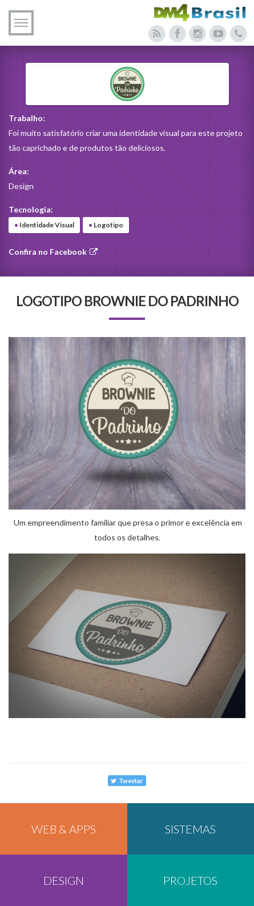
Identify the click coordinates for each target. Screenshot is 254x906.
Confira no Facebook (54, 251)
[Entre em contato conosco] (238, 34)
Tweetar (127, 780)
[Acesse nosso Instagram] (198, 34)
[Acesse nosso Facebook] (177, 34)
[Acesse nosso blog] (157, 34)
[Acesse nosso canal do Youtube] (218, 34)
